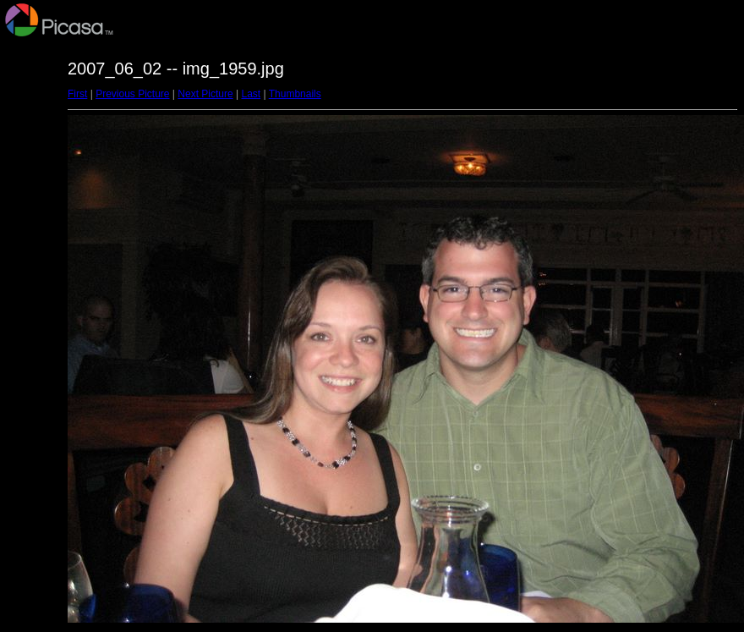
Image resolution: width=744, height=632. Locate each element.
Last (250, 94)
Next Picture (205, 94)
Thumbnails (295, 94)
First (77, 94)
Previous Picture (132, 94)
